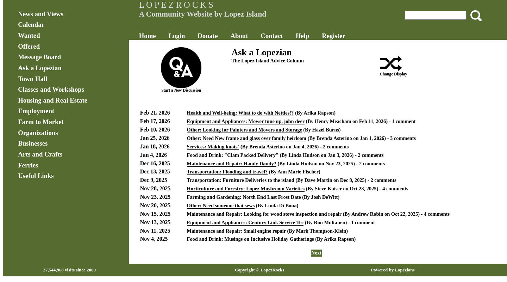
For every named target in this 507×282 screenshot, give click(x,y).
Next (316, 253)
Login (177, 35)
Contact (272, 35)
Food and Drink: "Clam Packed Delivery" (232, 155)
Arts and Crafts (40, 154)
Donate (208, 35)
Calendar (31, 24)
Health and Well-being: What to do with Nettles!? (240, 113)
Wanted (29, 35)
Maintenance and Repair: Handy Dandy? (231, 163)
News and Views (40, 14)
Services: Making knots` (213, 146)
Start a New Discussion (181, 90)
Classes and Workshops (51, 89)
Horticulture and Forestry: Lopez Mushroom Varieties (246, 188)
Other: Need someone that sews (221, 205)
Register (333, 35)
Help (302, 35)
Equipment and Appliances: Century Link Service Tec (245, 222)
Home (147, 35)
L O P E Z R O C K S (176, 5)
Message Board (39, 57)
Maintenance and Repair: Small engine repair (236, 231)
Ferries (28, 165)
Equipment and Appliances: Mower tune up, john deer (246, 121)
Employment (36, 111)
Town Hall (32, 78)
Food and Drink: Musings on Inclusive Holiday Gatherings (250, 239)
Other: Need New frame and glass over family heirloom (246, 138)
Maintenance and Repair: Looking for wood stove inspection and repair (264, 214)
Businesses (33, 143)
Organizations (38, 132)
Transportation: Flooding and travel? (227, 171)
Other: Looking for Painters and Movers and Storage (244, 130)
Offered (29, 46)
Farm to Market (41, 121)
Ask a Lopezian (40, 68)
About (239, 35)
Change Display (393, 74)
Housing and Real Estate (52, 100)
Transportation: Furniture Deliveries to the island (240, 180)
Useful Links (36, 175)
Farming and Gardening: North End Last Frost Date (244, 197)
